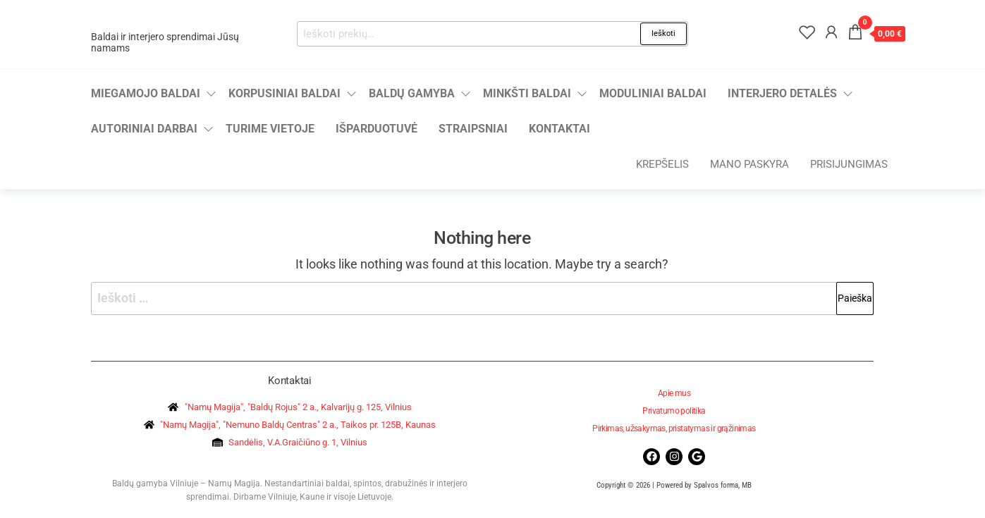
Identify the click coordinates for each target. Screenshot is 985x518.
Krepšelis (662, 164)
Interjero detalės (782, 93)
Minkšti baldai (527, 93)
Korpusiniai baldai (284, 93)
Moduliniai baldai (652, 93)
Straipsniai (473, 128)
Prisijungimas (849, 164)
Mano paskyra (749, 164)
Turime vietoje (270, 128)
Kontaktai (559, 128)
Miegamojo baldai (145, 93)
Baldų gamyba (412, 93)
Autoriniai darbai (144, 128)
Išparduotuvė (376, 128)
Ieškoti (663, 33)
